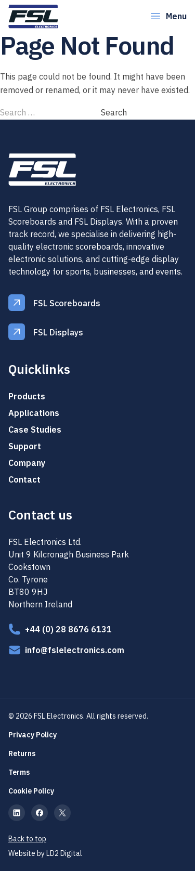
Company (26, 463)
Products (26, 396)
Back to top (27, 838)
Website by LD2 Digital (45, 853)
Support (24, 446)
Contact (24, 479)
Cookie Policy (31, 791)
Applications (33, 413)
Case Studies (34, 429)
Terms (19, 772)
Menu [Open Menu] (168, 16)
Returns (21, 753)
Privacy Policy (32, 734)
